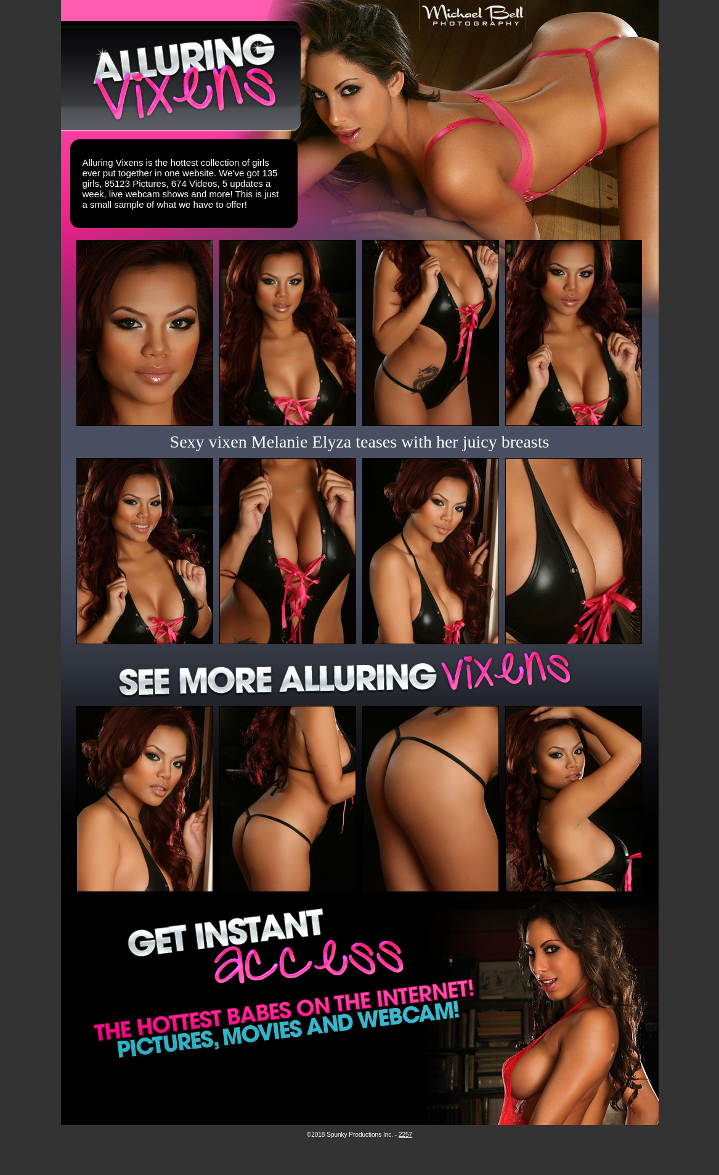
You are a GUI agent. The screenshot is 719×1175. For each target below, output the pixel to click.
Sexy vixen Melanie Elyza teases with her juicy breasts (360, 441)
